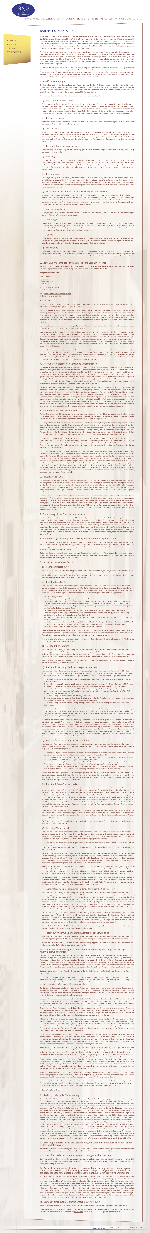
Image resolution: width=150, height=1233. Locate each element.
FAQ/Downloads (122, 19)
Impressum (12, 48)
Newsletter (135, 1228)
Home (28, 19)
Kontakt (137, 20)
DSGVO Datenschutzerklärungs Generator (95, 1209)
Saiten (60, 19)
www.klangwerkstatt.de (52, 296)
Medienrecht (78, 1212)
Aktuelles (106, 19)
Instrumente (48, 19)
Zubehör (70, 19)
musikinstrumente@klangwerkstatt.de (57, 294)
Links (124, 1228)
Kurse (36, 19)
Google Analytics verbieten (51, 1090)
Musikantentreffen (88, 19)
